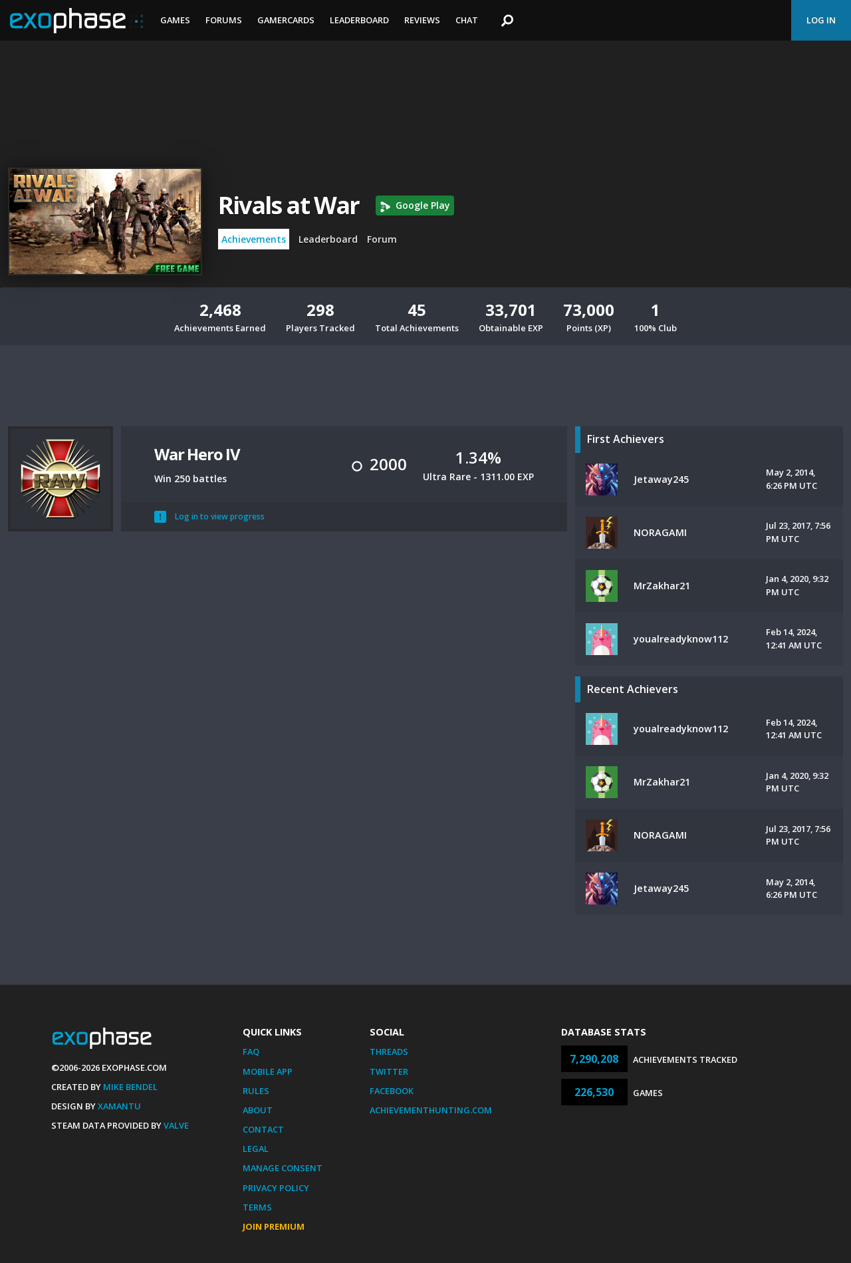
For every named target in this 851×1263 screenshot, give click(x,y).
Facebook (392, 1091)
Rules (256, 1091)
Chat (466, 20)
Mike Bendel (130, 1087)
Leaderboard (359, 20)
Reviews (422, 20)
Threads (389, 1051)
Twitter (389, 1071)
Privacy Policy (276, 1188)
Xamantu (119, 1106)
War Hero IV (197, 454)
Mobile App (268, 1071)
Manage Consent (282, 1168)
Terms (257, 1207)
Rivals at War (289, 205)
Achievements (253, 239)
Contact (263, 1129)
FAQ (251, 1051)
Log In (821, 20)
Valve (176, 1125)
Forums (223, 20)
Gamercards (285, 20)
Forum (382, 239)
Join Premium (273, 1226)
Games (175, 20)
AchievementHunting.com (431, 1110)
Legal (256, 1149)
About (258, 1110)
